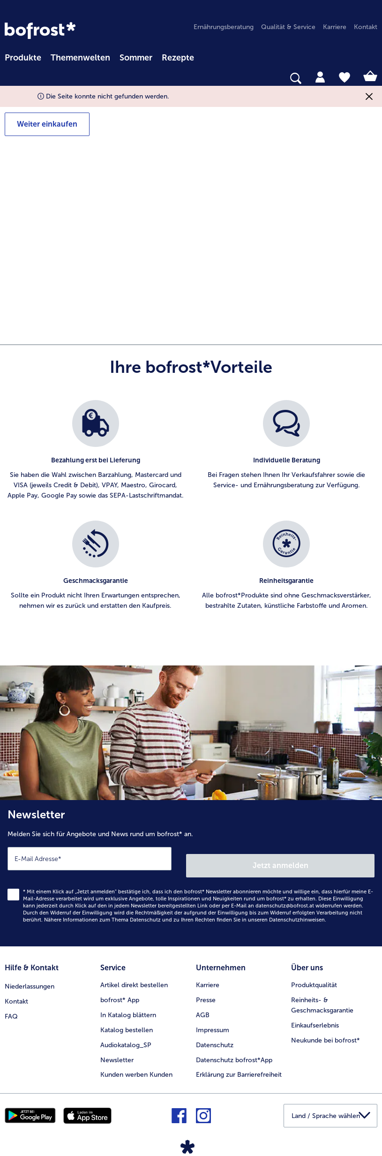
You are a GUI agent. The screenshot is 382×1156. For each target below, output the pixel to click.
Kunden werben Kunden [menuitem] (136, 1064)
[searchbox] (10, 78)
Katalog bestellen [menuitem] (126, 1019)
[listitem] (95, 455)
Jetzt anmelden (281, 858)
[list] (191, 515)
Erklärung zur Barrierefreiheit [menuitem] (239, 1064)
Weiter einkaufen (47, 124)
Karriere (207, 974)
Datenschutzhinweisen (297, 913)
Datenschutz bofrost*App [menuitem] (234, 1049)
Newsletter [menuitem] (117, 1049)
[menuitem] (23, 56)
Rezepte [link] (178, 57)
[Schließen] (369, 96)
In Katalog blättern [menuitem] (128, 1004)
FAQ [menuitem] (11, 1004)
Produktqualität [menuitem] (314, 974)
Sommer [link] (136, 57)
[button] (330, 1105)
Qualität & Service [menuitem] (288, 27)
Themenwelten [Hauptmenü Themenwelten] (80, 57)
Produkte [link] (23, 57)
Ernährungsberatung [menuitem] (224, 27)
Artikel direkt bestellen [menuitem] (134, 974)
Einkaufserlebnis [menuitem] (315, 1015)
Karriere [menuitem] (334, 27)
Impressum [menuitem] (212, 1019)
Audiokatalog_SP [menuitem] (125, 1034)
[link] (40, 30)
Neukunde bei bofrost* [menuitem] (325, 1030)
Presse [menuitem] (206, 989)
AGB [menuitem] (203, 1004)
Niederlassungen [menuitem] (29, 974)
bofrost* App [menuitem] (119, 989)
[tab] (320, 76)
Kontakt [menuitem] (365, 27)
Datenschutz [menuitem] (214, 1034)
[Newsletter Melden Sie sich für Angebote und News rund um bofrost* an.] (191, 869)
